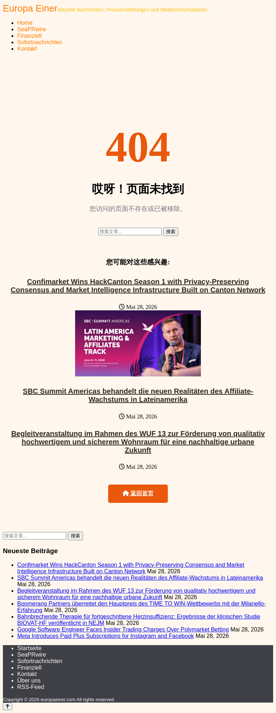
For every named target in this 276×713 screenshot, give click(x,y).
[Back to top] (7, 706)
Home (25, 23)
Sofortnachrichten (39, 42)
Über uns (29, 680)
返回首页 (138, 493)
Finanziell (29, 36)
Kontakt (27, 49)
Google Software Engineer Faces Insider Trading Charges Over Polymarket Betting (123, 629)
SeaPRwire (31, 29)
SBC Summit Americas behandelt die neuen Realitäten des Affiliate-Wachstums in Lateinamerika (138, 395)
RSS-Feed (30, 687)
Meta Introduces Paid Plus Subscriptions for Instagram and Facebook (105, 636)
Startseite (29, 648)
